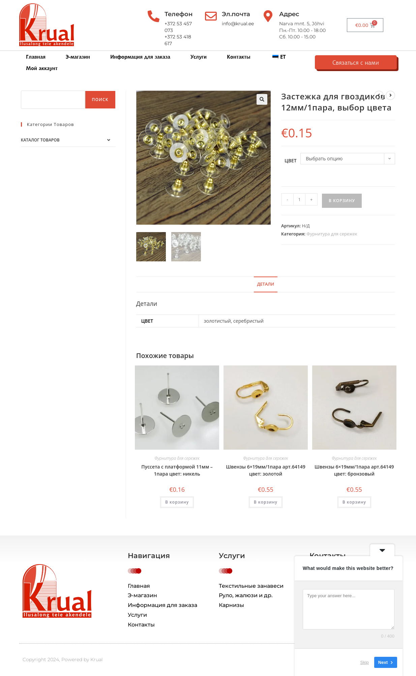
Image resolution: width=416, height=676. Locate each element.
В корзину (342, 198)
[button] (262, 96)
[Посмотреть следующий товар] (390, 92)
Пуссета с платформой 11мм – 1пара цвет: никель (176, 467)
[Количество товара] (299, 197)
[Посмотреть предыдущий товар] (379, 92)
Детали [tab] (265, 281)
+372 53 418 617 (179, 30)
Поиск (100, 97)
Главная (36, 57)
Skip (364, 662)
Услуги (198, 57)
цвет (291, 158)
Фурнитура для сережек (331, 231)
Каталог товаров (40, 137)
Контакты (238, 57)
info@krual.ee (242, 24)
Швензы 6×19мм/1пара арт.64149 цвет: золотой (265, 467)
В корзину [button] (177, 499)
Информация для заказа (140, 57)
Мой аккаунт (322, 57)
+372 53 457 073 (180, 24)
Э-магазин (78, 57)
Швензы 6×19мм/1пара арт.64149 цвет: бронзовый (354, 467)
